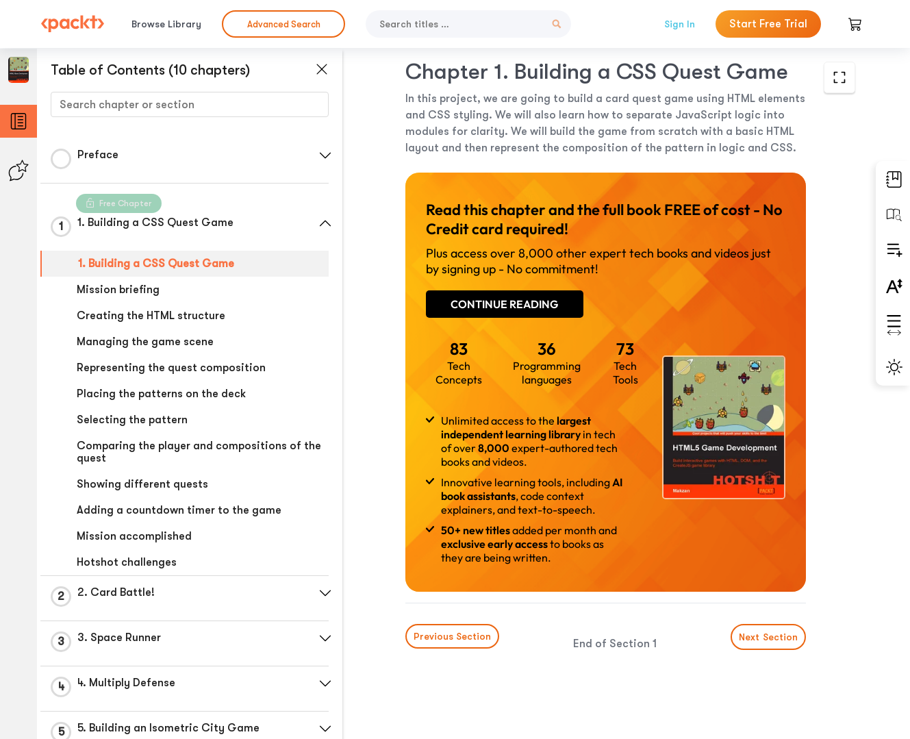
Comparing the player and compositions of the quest (199, 452)
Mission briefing (118, 290)
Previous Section (452, 636)
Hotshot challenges (127, 562)
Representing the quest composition (171, 368)
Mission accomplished (134, 536)
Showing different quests (142, 484)
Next (768, 636)
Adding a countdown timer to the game (179, 510)
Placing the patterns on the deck (161, 394)
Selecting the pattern (132, 420)
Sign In (679, 23)
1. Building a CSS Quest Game (156, 264)
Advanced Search (283, 24)
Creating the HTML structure (151, 316)
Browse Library (166, 23)
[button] (325, 155)
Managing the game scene (145, 342)
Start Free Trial (768, 24)
